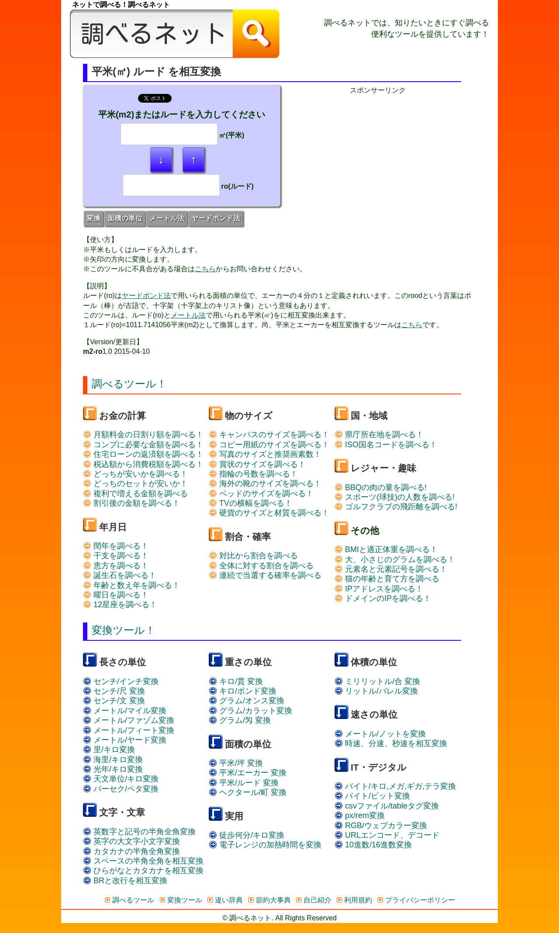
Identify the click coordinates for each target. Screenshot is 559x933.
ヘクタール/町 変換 (247, 792)
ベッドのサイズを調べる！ (261, 493)
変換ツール (180, 900)
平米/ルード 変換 (244, 782)
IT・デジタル (379, 767)
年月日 (113, 527)
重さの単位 (248, 662)
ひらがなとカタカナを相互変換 (143, 870)
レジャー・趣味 (383, 468)
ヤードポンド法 (215, 218)
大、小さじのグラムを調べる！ (395, 559)
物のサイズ (249, 416)
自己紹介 (313, 900)
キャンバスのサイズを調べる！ (269, 434)
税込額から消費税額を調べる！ (143, 464)
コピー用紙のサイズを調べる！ (269, 444)
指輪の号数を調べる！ (253, 474)
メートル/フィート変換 (128, 730)
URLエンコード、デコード (387, 835)
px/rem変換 (360, 815)
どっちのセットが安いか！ (135, 483)
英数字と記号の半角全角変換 (139, 831)
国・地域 (369, 416)
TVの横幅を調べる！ (250, 503)
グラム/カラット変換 (250, 710)
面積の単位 (124, 218)
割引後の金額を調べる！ (131, 503)
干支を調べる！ (115, 555)
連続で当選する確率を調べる (265, 575)
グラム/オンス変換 (246, 700)
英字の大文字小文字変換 (131, 841)
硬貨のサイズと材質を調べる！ (269, 512)
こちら (205, 269)
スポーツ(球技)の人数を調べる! (395, 497)
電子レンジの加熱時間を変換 (265, 844)
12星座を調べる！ (120, 604)
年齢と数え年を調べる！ (131, 585)
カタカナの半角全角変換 (131, 851)
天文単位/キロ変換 (121, 778)
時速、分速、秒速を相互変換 (391, 743)
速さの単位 (374, 714)
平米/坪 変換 (236, 763)
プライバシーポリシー (416, 900)
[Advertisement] (378, 156)
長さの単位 (122, 662)
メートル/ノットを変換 (380, 733)
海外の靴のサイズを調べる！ (265, 483)
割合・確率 (248, 537)
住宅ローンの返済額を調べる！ (143, 454)
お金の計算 (122, 416)
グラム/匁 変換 (240, 720)
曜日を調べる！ (115, 595)
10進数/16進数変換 (373, 844)
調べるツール (129, 900)
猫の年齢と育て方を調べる (387, 578)
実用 (234, 816)
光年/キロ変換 (113, 769)
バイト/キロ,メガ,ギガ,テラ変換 (395, 786)
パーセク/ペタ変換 (121, 788)
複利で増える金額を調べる (135, 493)
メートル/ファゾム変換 (128, 720)
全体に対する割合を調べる (261, 565)
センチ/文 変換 (114, 700)
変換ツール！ (123, 630)
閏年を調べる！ (115, 546)
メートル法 (166, 218)
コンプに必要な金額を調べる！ (143, 444)
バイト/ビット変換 (372, 795)
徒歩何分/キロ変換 (246, 835)
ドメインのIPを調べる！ (383, 598)
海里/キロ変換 (113, 759)
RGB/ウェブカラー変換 (381, 825)
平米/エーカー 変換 (247, 772)
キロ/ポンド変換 (242, 691)
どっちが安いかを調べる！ (135, 474)
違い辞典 (225, 900)
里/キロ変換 (109, 749)
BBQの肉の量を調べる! (381, 487)
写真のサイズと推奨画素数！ (265, 454)
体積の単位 (374, 662)
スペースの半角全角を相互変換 (143, 861)
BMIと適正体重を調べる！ (386, 549)
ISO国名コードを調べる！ (386, 444)
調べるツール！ (129, 384)
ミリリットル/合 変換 (377, 681)
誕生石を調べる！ (119, 575)
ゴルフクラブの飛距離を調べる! (396, 506)
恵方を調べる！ (115, 565)
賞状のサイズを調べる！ (257, 464)
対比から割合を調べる (253, 555)
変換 (93, 218)
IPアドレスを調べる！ (379, 588)
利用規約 (354, 900)
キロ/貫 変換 (236, 681)
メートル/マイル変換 (124, 710)
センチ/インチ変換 (121, 681)
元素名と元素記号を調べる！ (391, 569)
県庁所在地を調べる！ (379, 434)
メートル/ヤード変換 (124, 740)
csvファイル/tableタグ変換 (387, 806)
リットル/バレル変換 (376, 691)
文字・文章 (122, 812)
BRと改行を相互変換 (125, 880)
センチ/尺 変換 (114, 691)
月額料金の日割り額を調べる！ (143, 434)
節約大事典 (269, 900)
